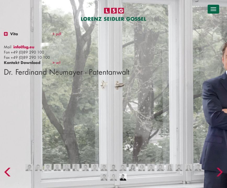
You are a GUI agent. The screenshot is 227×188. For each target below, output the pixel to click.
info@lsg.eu (23, 46)
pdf (57, 33)
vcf (56, 62)
